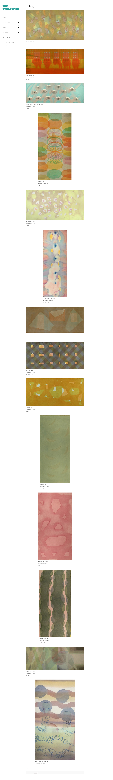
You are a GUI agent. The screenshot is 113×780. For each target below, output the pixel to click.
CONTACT (5, 45)
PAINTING (11, 20)
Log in (26, 775)
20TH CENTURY (6, 37)
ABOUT (4, 40)
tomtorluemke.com (11, 8)
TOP (27, 759)
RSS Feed (22, 775)
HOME (4, 17)
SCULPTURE (11, 32)
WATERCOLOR (10, 22)
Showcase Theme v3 (8, 775)
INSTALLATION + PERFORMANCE (10, 30)
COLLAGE (11, 25)
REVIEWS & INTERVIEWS (8, 42)
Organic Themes (16, 775)
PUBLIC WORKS (6, 35)
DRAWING (11, 27)
